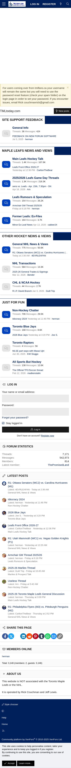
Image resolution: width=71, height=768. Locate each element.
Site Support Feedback (22, 120)
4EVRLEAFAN (38, 255)
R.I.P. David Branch (22, 291)
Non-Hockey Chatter (25, 310)
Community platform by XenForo (32, 739)
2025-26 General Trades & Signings (30, 271)
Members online (19, 649)
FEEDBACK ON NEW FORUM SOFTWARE (34, 136)
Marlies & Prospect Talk (19, 574)
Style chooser (10, 704)
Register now (47, 435)
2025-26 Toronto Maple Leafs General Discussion (36, 593)
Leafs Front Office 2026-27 (25, 167)
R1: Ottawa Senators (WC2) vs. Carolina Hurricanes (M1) (40, 252)
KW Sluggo (32, 354)
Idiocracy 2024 (19, 318)
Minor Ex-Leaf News (22, 224)
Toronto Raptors (23, 342)
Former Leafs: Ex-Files (27, 216)
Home (5, 724)
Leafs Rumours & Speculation (32, 197)
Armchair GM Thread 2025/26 (27, 205)
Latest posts (17, 475)
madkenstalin (34, 373)
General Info (20, 127)
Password (7, 405)
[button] (35, 711)
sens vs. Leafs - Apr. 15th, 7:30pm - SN (31, 186)
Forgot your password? (15, 417)
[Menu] (4, 4)
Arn (28, 189)
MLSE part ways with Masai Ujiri (28, 351)
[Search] (67, 4)
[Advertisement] (35, 45)
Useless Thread (17, 580)
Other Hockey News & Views (26, 236)
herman (29, 139)
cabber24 (52, 224)
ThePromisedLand (58, 464)
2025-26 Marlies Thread (21, 567)
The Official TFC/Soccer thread (27, 370)
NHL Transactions (24, 263)
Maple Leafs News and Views (27, 150)
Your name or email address (18, 391)
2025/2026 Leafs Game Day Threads (35, 177)
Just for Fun (13, 302)
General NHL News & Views (30, 244)
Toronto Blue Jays (24, 326)
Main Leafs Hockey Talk (27, 158)
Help (4, 717)
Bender (31, 275)
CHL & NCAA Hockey (26, 282)
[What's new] (60, 4)
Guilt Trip (50, 291)
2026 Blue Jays (20, 335)
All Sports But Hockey (26, 361)
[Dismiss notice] (67, 88)
